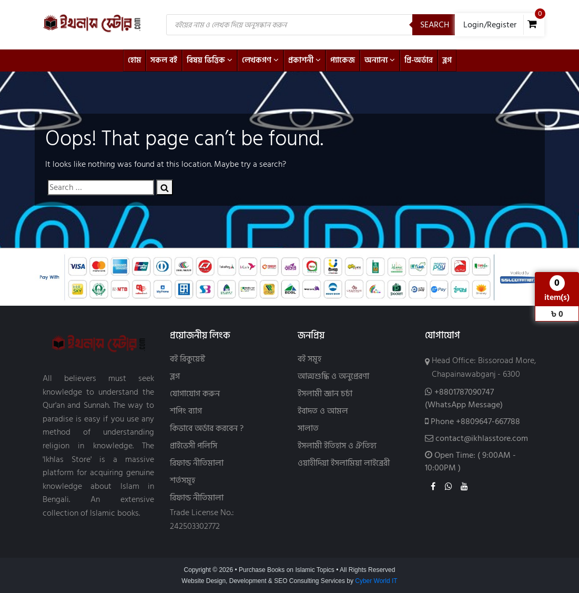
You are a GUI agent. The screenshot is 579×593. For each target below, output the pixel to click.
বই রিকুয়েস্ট (187, 359)
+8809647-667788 (488, 421)
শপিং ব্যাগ (186, 411)
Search (434, 25)
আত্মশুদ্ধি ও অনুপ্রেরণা (333, 376)
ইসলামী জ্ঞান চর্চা (325, 394)
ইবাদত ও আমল (323, 411)
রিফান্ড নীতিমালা (197, 463)
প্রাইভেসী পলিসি (193, 446)
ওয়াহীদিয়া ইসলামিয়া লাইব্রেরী (344, 463)
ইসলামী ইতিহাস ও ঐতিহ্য (337, 446)
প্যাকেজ (342, 60)
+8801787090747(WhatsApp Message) (464, 398)
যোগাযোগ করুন (195, 394)
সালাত (308, 429)
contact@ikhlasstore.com (481, 438)
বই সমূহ (309, 359)
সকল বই (163, 60)
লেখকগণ (260, 60)
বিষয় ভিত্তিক (209, 60)
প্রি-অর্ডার (418, 60)
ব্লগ (447, 60)
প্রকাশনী (304, 60)
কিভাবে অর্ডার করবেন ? (206, 429)
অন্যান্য (379, 60)
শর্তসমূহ (182, 481)
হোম (134, 60)
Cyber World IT (376, 581)
